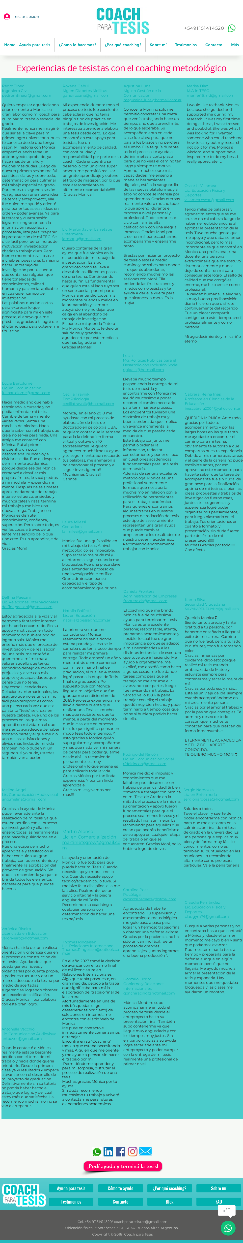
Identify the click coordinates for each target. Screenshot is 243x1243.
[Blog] (169, 1202)
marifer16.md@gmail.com (211, 95)
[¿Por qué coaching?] (169, 1188)
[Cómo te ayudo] (120, 1188)
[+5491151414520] (210, 28)
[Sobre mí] (218, 1188)
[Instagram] (132, 1151)
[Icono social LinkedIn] (108, 1151)
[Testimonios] (71, 1202)
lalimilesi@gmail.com (82, 531)
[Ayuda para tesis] (71, 1188)
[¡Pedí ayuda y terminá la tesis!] (123, 1166)
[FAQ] (218, 1202)
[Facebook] (120, 1151)
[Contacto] (120, 1202)
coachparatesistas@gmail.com (140, 1221)
